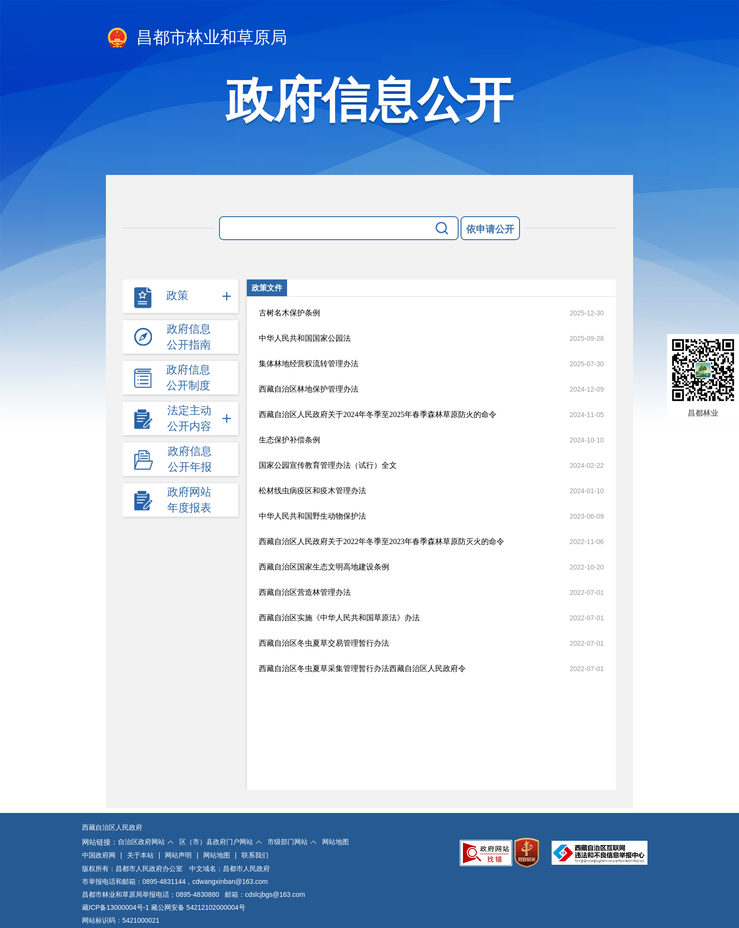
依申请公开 (490, 229)
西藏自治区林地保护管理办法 (308, 389)
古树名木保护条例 (289, 313)
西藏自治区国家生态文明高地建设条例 (324, 567)
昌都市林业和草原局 (196, 38)
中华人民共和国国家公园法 (305, 338)
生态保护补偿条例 (289, 440)
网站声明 (178, 855)
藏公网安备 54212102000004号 (198, 907)
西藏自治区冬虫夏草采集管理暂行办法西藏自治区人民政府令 (362, 668)
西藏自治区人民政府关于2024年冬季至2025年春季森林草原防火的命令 (378, 414)
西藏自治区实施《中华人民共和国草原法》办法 (339, 618)
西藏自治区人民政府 (112, 827)
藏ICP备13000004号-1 (115, 907)
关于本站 (140, 855)
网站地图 (335, 842)
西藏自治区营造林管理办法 (305, 592)
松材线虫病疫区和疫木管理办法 (312, 491)
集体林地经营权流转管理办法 (308, 364)
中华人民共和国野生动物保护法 (312, 516)
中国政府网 (98, 855)
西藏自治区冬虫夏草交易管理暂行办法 (324, 643)
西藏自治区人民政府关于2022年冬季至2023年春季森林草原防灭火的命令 (381, 541)
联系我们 (255, 855)
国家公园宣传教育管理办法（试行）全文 (328, 465)
